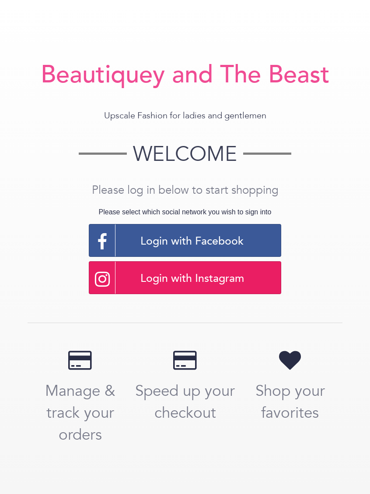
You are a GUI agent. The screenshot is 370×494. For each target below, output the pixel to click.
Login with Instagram (166, 278)
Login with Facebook (166, 240)
